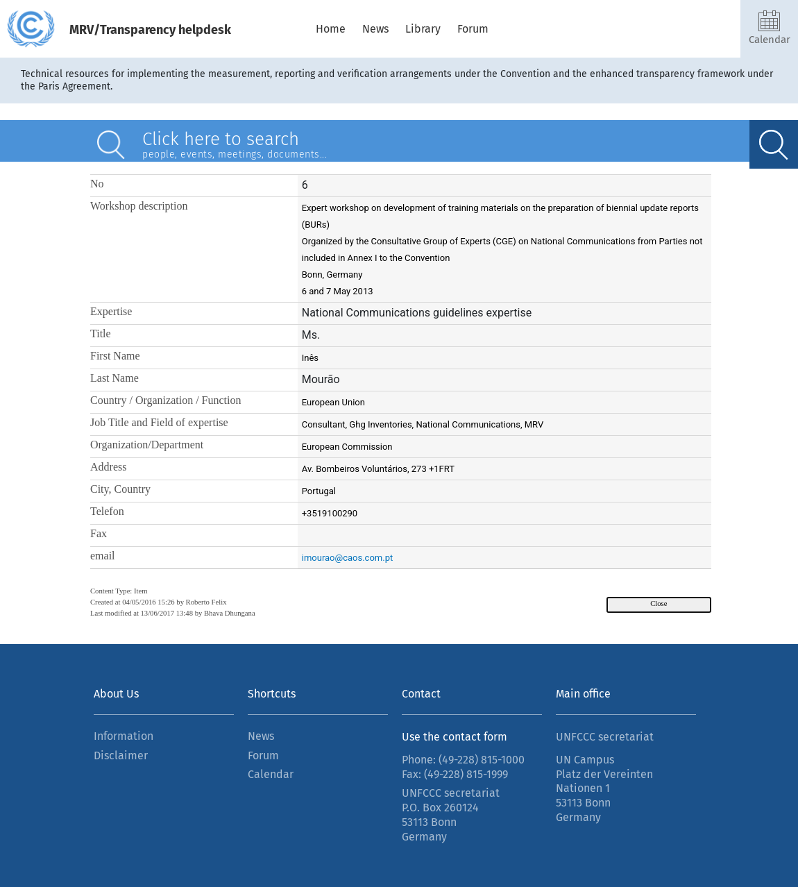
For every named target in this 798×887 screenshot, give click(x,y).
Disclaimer (121, 755)
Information (123, 736)
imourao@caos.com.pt (347, 557)
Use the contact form (454, 736)
